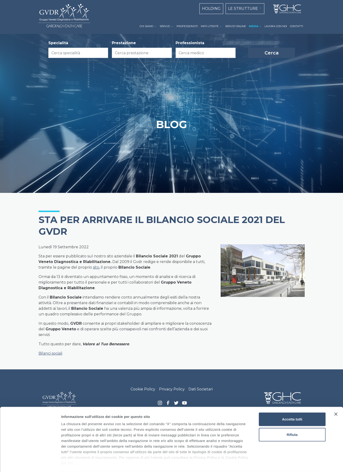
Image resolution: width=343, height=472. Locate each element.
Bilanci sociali (50, 353)
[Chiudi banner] (335, 395)
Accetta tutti (292, 401)
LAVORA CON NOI (276, 26)
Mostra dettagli (245, 463)
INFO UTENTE (210, 26)
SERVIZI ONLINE (235, 26)
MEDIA (253, 26)
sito (96, 267)
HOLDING (211, 8)
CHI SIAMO (146, 26)
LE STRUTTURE (243, 8)
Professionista (190, 43)
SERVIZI (165, 26)
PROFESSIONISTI (187, 26)
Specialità (58, 43)
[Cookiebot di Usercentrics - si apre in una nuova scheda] (30, 462)
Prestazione (124, 43)
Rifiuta (292, 416)
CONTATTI (296, 26)
